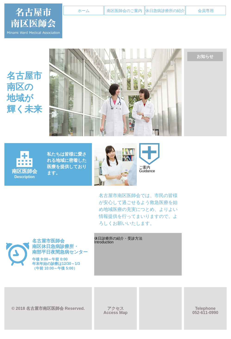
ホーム (84, 11)
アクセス (115, 310)
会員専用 (206, 11)
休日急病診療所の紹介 (165, 11)
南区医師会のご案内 (124, 11)
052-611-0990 (205, 310)
